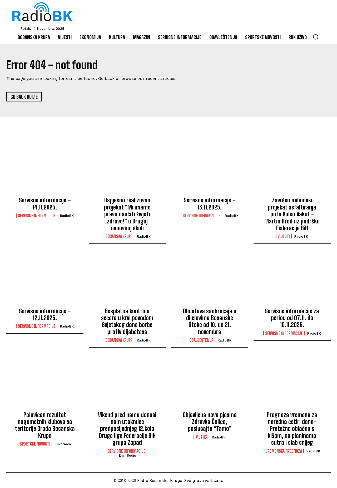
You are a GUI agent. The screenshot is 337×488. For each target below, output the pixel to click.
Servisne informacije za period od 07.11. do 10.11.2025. (292, 318)
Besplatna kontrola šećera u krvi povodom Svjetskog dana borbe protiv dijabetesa (127, 321)
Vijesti (284, 236)
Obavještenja (201, 340)
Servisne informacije (37, 215)
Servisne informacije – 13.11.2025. (210, 204)
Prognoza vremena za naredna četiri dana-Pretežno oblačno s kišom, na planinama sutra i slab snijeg (292, 428)
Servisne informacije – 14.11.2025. (45, 204)
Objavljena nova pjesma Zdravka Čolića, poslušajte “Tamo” (210, 421)
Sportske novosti (35, 444)
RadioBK (67, 216)
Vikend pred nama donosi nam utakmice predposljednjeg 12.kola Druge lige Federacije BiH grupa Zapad (127, 428)
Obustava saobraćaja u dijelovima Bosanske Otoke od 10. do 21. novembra (209, 321)
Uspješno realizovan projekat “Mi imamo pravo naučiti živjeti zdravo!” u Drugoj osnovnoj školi (127, 214)
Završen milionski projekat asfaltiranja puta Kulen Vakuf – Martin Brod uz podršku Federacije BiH (292, 214)
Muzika (201, 437)
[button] (315, 37)
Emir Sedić (63, 444)
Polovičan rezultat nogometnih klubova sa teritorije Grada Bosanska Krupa (45, 425)
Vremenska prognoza (284, 451)
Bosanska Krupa (119, 236)
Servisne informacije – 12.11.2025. (45, 314)
